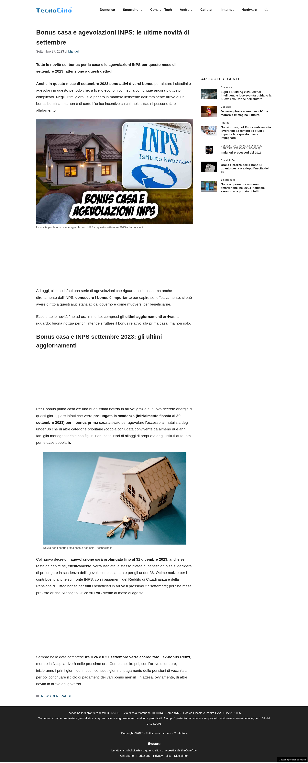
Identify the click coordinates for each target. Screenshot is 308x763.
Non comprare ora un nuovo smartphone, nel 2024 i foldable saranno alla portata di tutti (243, 188)
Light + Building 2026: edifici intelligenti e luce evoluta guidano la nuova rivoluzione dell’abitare (246, 95)
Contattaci (180, 733)
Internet (227, 10)
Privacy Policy (162, 755)
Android (186, 10)
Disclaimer (181, 755)
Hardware (249, 10)
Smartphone (132, 10)
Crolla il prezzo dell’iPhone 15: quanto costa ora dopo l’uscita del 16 (245, 168)
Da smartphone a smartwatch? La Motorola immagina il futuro (244, 113)
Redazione (143, 755)
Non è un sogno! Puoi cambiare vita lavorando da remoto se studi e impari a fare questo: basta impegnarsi (246, 132)
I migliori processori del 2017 (241, 152)
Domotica (107, 10)
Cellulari (207, 10)
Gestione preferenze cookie (292, 759)
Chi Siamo (127, 755)
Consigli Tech (161, 10)
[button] (266, 10)
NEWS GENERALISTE (57, 696)
